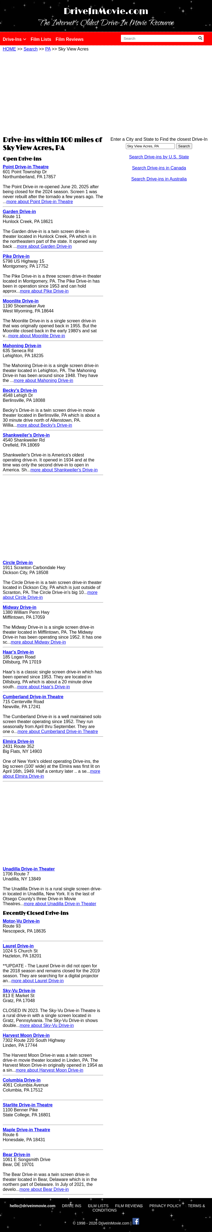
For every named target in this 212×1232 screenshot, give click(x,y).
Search (31, 49)
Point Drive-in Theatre (26, 166)
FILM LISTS (98, 1206)
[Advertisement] (53, 93)
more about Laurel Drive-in (37, 980)
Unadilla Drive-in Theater (29, 869)
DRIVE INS (71, 1206)
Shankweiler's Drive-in (26, 435)
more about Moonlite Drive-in (36, 335)
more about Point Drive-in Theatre (39, 201)
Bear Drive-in (16, 1154)
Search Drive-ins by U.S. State (159, 157)
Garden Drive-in (19, 211)
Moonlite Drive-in (21, 301)
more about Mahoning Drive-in (43, 380)
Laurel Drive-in (18, 946)
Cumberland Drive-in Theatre (33, 696)
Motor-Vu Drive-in (21, 921)
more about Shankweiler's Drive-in (63, 470)
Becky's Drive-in (20, 390)
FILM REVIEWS (129, 1206)
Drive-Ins (14, 39)
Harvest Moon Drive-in (26, 1035)
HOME (9, 49)
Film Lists (41, 39)
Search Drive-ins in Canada (159, 168)
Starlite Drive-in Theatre (28, 1105)
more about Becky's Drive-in (44, 425)
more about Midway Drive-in (38, 642)
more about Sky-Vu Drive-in (47, 1025)
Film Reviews (70, 39)
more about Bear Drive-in (44, 1189)
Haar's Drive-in (18, 652)
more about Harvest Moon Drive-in (49, 1070)
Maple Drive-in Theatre (26, 1129)
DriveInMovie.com (106, 11)
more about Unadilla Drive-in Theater (60, 903)
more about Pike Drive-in (44, 291)
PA (48, 49)
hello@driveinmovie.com (33, 1206)
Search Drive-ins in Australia (159, 179)
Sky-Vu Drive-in (19, 990)
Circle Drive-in (18, 562)
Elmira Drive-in (18, 741)
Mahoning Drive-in (22, 345)
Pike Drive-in (16, 256)
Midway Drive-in (19, 607)
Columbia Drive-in (22, 1080)
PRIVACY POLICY (165, 1206)
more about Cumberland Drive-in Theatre (57, 731)
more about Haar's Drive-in (43, 686)
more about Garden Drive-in (44, 246)
